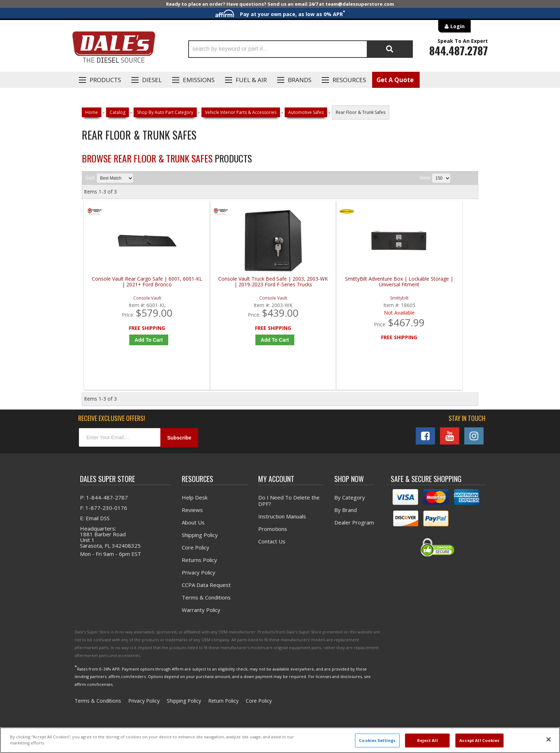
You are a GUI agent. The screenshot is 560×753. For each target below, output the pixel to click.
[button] (300, 49)
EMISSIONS (199, 80)
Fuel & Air (251, 80)
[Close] (548, 739)
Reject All (427, 740)
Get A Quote (395, 80)
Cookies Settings (377, 740)
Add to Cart (135, 340)
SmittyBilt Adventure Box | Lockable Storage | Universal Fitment (332, 282)
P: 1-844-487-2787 (104, 500)
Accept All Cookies (479, 740)
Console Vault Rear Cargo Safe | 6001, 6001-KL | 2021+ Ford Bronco (133, 282)
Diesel (152, 80)
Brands (299, 80)
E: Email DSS (95, 521)
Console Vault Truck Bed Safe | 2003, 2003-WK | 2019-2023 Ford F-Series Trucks (233, 284)
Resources (349, 80)
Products (105, 80)
